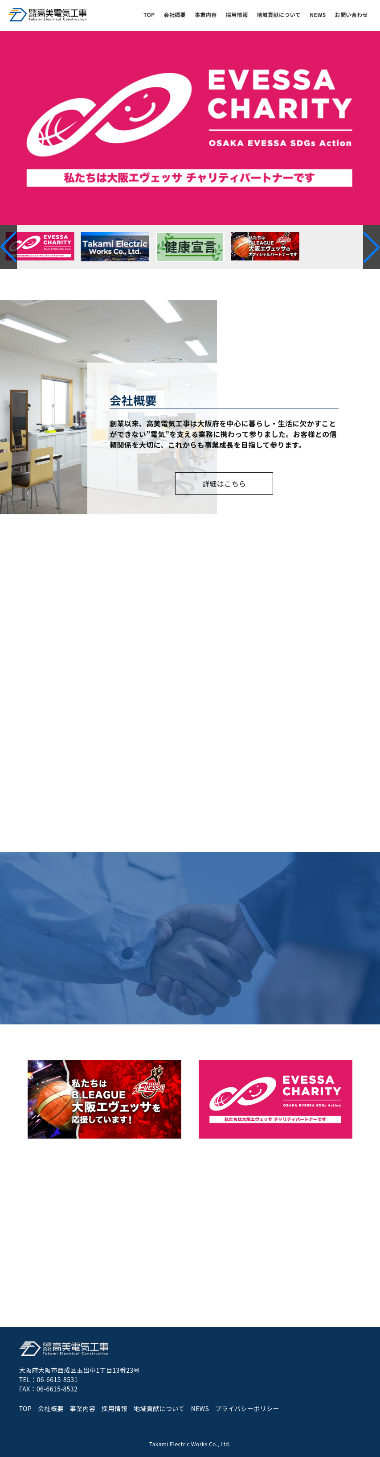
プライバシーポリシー (247, 1408)
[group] (190, 128)
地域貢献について (279, 14)
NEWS (318, 14)
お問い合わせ (351, 14)
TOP (149, 14)
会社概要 (175, 14)
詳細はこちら (224, 484)
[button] (371, 247)
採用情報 (237, 14)
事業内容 (206, 14)
